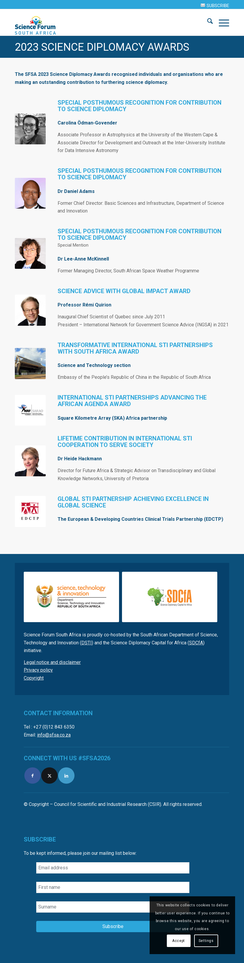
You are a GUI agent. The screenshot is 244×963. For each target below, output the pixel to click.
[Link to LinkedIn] (66, 775)
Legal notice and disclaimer (52, 662)
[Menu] (221, 22)
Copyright (34, 678)
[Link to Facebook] (32, 775)
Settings (206, 941)
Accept (178, 941)
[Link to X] (49, 775)
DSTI (86, 643)
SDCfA (196, 643)
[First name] (112, 887)
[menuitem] (213, 5)
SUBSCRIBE (215, 5)
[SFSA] (35, 22)
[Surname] (112, 907)
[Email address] (112, 867)
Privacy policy (38, 670)
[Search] (207, 22)
